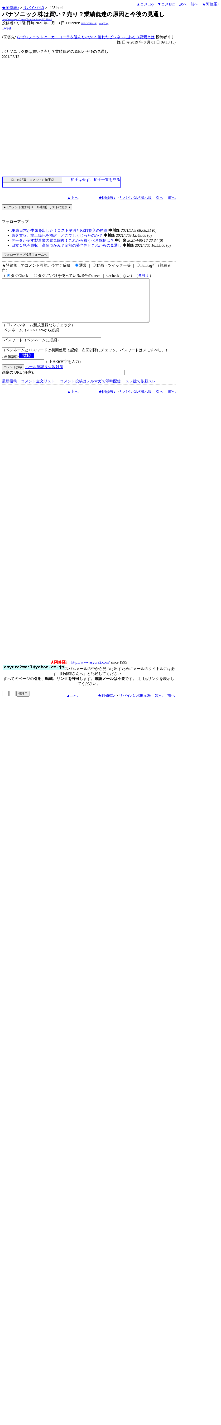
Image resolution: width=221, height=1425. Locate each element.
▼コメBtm (166, 4)
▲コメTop (145, 4)
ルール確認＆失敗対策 (44, 375)
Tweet (6, 28)
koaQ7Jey (103, 23)
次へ (183, 4)
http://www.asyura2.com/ (90, 671)
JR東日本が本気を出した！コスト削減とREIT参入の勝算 (59, 230)
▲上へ (72, 198)
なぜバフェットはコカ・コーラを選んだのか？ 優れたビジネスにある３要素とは (86, 37)
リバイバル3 (33, 8)
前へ (194, 4)
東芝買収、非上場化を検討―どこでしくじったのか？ (57, 235)
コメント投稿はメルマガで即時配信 (90, 390)
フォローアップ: (15, 222)
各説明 (143, 276)
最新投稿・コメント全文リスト (28, 390)
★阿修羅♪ (10, 8)
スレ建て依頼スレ (140, 390)
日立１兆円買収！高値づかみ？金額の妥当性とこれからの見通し (66, 245)
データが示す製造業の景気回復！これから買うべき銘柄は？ (62, 240)
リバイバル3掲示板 (136, 198)
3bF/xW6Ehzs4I (89, 23)
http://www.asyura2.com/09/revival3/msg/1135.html (27, 19)
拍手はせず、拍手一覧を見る (95, 180)
